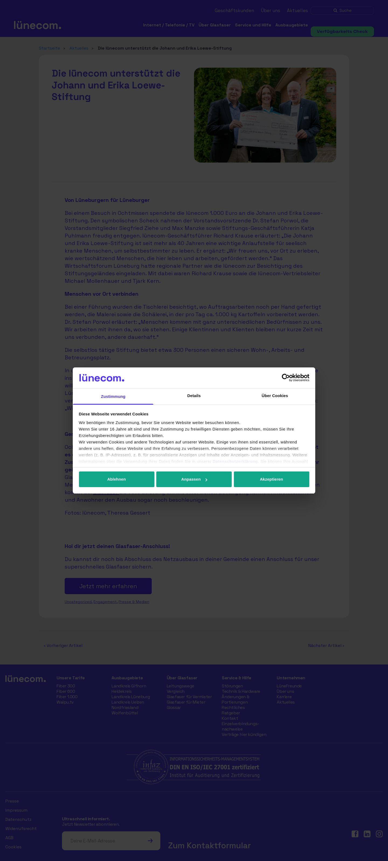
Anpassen (194, 479)
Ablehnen (116, 479)
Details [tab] (194, 395)
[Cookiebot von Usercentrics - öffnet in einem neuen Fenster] (285, 378)
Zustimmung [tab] (113, 396)
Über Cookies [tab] (275, 395)
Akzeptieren (271, 479)
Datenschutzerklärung (235, 461)
